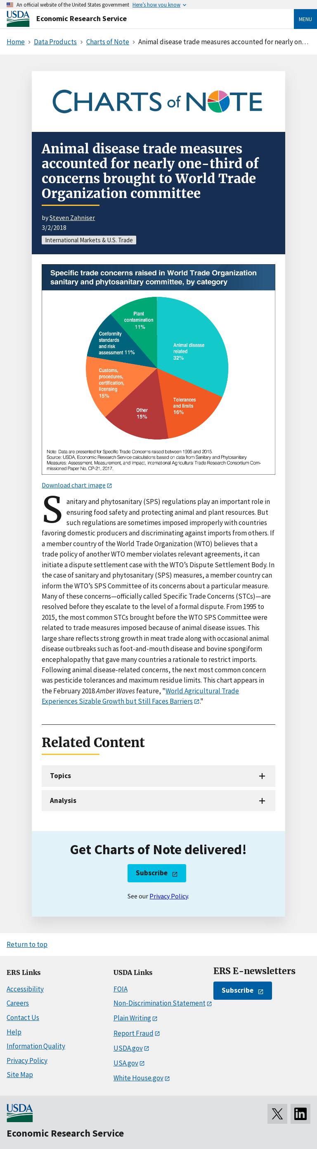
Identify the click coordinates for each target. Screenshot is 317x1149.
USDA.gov (128, 1048)
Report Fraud (134, 1033)
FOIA (121, 989)
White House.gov (138, 1077)
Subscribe (152, 872)
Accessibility (25, 989)
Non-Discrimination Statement (160, 1003)
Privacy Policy (168, 896)
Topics (60, 775)
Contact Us (23, 1017)
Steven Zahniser (72, 217)
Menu (305, 19)
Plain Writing (132, 1017)
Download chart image (74, 485)
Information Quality (36, 1046)
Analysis (63, 800)
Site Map (20, 1074)
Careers (18, 1003)
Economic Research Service (81, 18)
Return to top (27, 944)
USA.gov (126, 1063)
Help (14, 1032)
